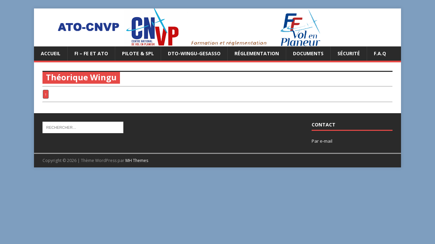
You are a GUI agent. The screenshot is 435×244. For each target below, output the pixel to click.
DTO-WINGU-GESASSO (194, 53)
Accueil (50, 53)
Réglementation (256, 53)
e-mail (326, 141)
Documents (308, 53)
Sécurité (348, 53)
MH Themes (136, 160)
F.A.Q (380, 53)
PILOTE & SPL (138, 53)
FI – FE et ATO (91, 53)
